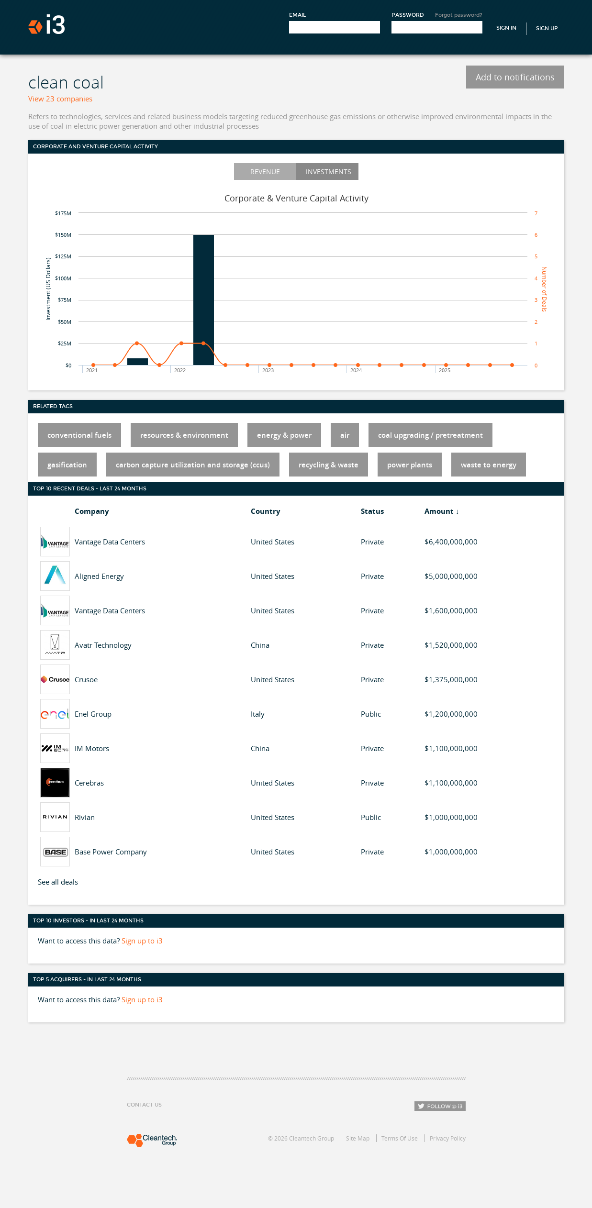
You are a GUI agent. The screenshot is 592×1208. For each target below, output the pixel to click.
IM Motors (92, 748)
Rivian (85, 817)
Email (297, 15)
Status (372, 511)
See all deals (58, 882)
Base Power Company (111, 851)
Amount (439, 511)
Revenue (265, 171)
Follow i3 (440, 1106)
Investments (328, 171)
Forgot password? (458, 15)
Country (265, 511)
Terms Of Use (399, 1138)
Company (92, 511)
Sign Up (547, 28)
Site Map (357, 1138)
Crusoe (86, 679)
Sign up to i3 (142, 940)
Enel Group (93, 714)
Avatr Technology (103, 645)
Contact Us (144, 1105)
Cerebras (89, 782)
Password (407, 15)
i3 (46, 24)
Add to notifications (515, 77)
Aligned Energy (99, 576)
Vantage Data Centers (110, 541)
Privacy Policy (448, 1138)
